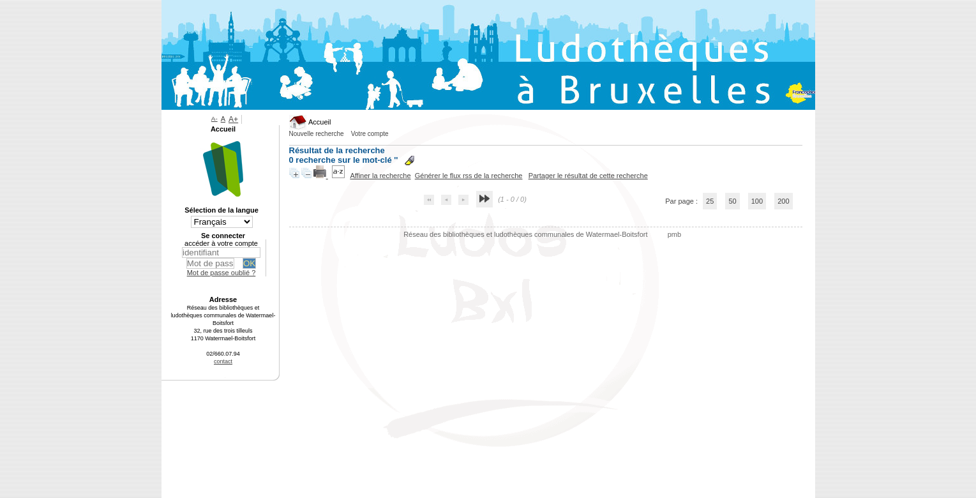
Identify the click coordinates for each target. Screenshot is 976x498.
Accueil (310, 122)
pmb (674, 234)
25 (710, 201)
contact (223, 361)
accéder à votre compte (221, 243)
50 (732, 201)
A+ (233, 119)
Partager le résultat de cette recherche (588, 175)
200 (783, 201)
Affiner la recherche (380, 175)
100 (757, 201)
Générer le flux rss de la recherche (469, 175)
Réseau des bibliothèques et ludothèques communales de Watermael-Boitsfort (526, 234)
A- (214, 118)
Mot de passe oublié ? (221, 272)
